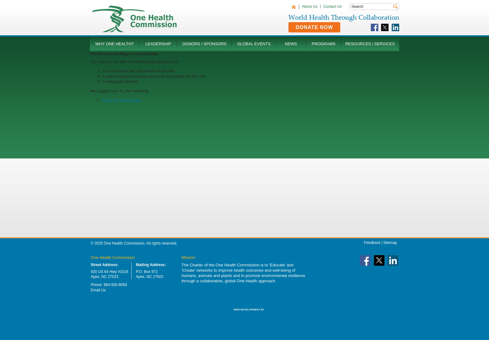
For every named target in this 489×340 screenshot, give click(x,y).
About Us (309, 6)
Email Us (98, 290)
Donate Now (314, 27)
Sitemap (390, 243)
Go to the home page (121, 100)
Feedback (372, 243)
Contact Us (332, 6)
